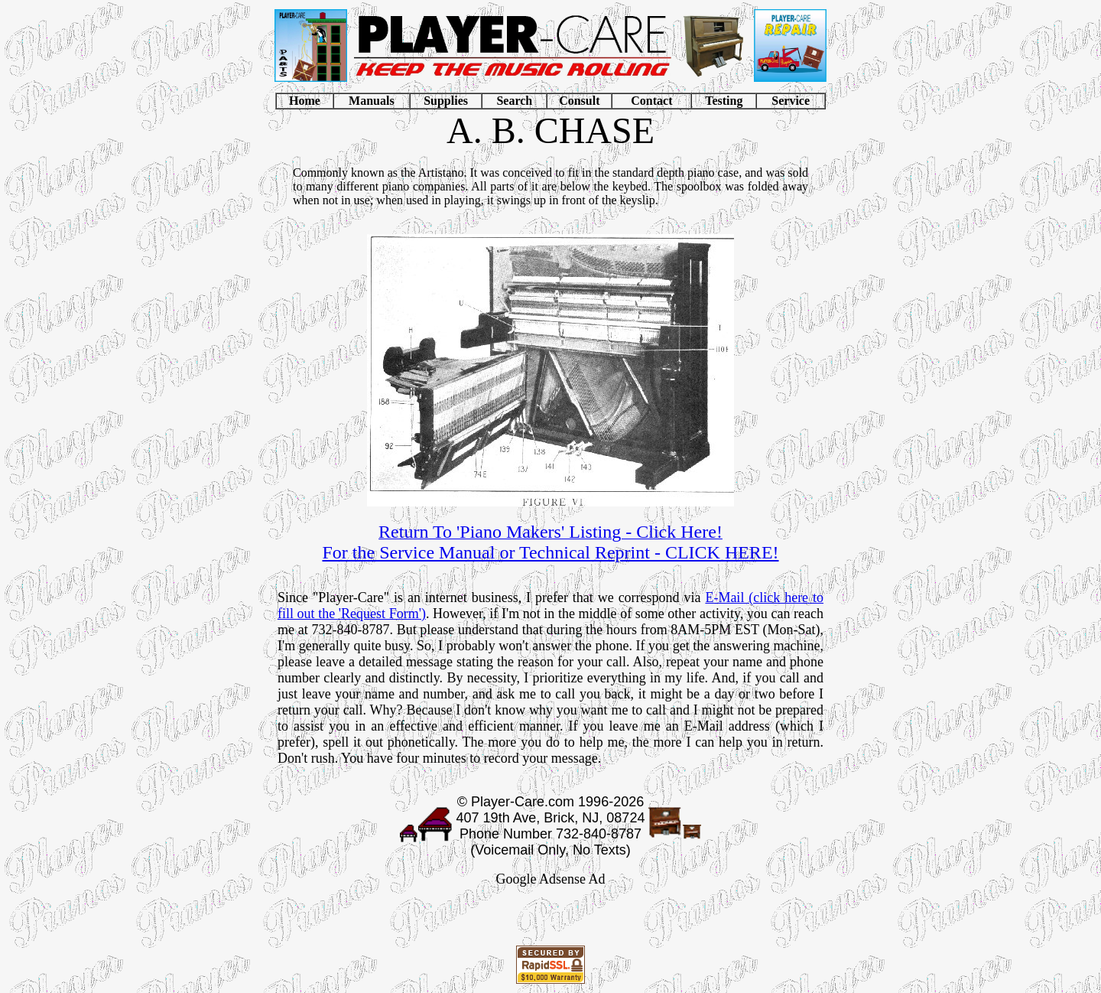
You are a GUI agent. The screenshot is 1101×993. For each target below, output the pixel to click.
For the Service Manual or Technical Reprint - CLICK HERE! (550, 552)
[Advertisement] (550, 920)
